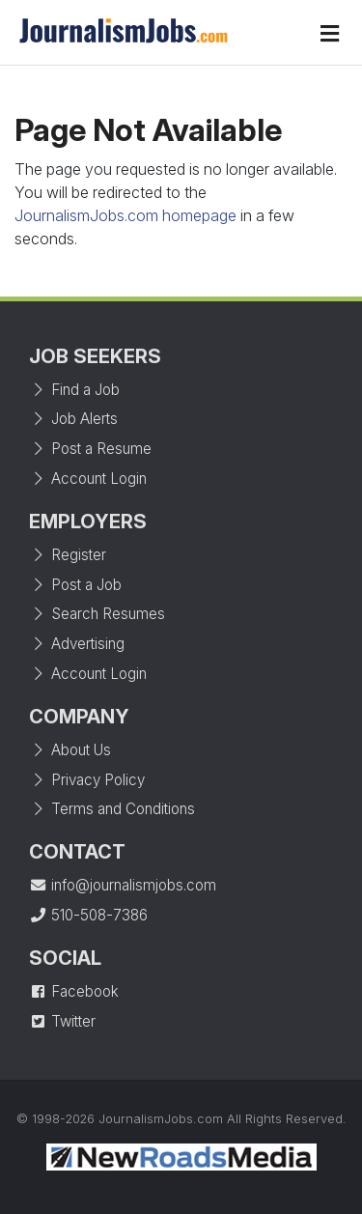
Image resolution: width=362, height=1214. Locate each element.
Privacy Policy (87, 780)
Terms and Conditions (112, 809)
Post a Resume (90, 448)
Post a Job (75, 585)
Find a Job (74, 390)
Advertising (77, 644)
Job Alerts (73, 418)
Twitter (62, 1021)
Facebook (74, 991)
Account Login (88, 478)
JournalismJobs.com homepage (125, 215)
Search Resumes (97, 614)
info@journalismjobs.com (122, 885)
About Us (70, 750)
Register (67, 555)
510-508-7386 (88, 915)
